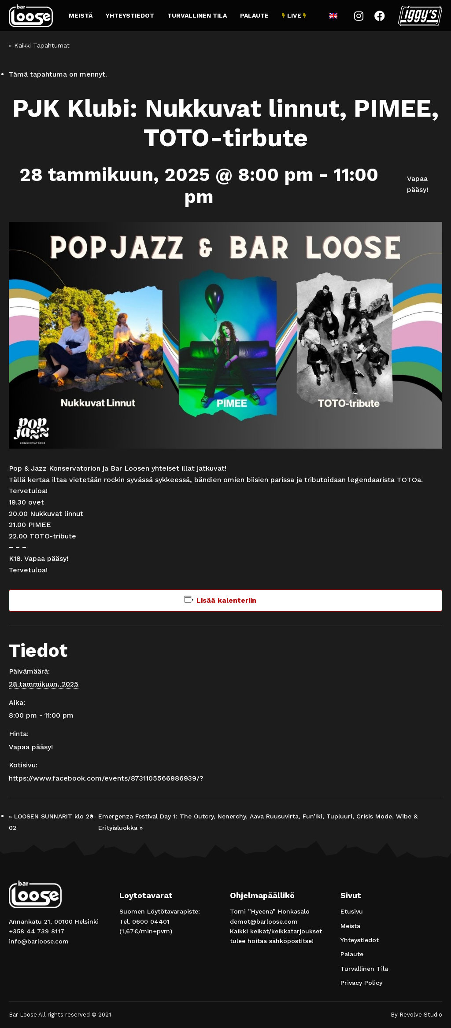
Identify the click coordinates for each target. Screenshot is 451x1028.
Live (294, 15)
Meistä (80, 15)
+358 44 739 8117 (36, 931)
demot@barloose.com (264, 921)
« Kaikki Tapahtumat (39, 45)
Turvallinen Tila (197, 15)
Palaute (254, 15)
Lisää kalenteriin (226, 600)
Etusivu (351, 911)
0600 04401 (151, 921)
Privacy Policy (361, 982)
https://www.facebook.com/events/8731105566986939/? (106, 778)
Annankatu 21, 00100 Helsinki (54, 921)
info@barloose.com (39, 941)
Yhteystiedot (130, 15)
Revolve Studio (420, 1014)
